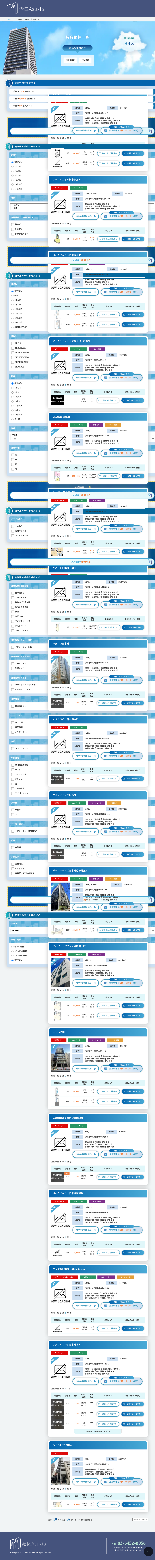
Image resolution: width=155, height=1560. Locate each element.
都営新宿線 (89, 370)
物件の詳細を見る (86, 131)
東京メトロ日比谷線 (93, 121)
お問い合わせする (133, 153)
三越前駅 (104, 123)
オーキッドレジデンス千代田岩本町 (71, 341)
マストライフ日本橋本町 (65, 719)
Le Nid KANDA (62, 1445)
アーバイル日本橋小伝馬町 (67, 180)
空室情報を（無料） (121, 129)
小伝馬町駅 (106, 121)
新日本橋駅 (100, 118)
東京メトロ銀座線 (92, 123)
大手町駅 (99, 1144)
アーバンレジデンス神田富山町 (69, 946)
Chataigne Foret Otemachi (68, 1118)
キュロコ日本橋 (61, 644)
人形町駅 (106, 443)
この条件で (81, 260)
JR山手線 (89, 204)
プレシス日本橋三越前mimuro (69, 1269)
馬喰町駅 (99, 748)
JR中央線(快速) (91, 1298)
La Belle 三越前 (61, 417)
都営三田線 (89, 1144)
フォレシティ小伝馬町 (64, 795)
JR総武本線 (89, 118)
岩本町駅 (99, 370)
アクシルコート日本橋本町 (67, 1345)
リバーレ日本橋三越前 (64, 568)
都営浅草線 (89, 822)
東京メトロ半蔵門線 (93, 441)
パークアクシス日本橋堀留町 (68, 1193)
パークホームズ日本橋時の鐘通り (70, 871)
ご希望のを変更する (83, 92)
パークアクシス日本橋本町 (67, 255)
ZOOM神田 (59, 1032)
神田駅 (97, 204)
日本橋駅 (104, 597)
